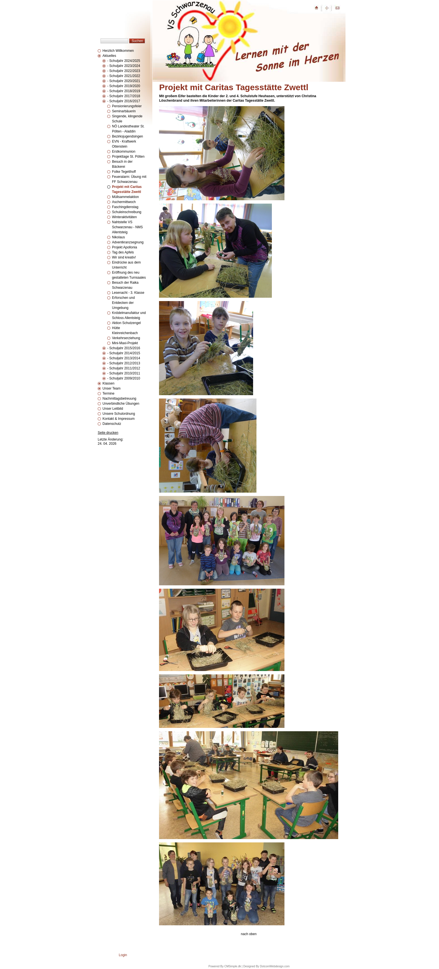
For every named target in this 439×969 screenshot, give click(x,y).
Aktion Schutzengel (126, 323)
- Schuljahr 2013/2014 (123, 358)
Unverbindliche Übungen (120, 404)
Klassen (108, 383)
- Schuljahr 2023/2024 (123, 66)
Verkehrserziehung (126, 338)
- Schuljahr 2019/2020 (123, 86)
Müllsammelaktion (125, 197)
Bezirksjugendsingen (127, 136)
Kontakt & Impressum (118, 419)
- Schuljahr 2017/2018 (123, 96)
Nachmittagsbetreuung (119, 398)
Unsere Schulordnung (118, 414)
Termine (108, 393)
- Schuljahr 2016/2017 (123, 101)
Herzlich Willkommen (118, 51)
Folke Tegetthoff (124, 172)
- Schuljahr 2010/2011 (123, 373)
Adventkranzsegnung (128, 242)
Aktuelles (109, 56)
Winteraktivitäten (124, 217)
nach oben (248, 934)
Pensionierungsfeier (127, 106)
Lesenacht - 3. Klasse (128, 293)
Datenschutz (111, 424)
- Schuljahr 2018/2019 (123, 91)
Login (123, 955)
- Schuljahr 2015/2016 (123, 348)
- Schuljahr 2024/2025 (123, 61)
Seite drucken (108, 433)
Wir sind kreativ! (124, 257)
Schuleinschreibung (126, 212)
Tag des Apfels (123, 252)
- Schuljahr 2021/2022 (123, 76)
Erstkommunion (123, 151)
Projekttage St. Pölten (128, 157)
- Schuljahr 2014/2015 (123, 353)
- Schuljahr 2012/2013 (123, 363)
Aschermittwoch (124, 202)
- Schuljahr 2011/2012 (123, 368)
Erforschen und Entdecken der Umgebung (123, 303)
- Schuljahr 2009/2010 (123, 378)
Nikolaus (118, 237)
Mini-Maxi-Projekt (125, 343)
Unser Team (111, 388)
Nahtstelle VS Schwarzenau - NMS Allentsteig (127, 227)
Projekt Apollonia (124, 247)
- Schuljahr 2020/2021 (123, 81)
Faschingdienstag (125, 207)
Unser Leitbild (112, 409)
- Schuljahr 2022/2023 (123, 71)
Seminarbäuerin (124, 111)
